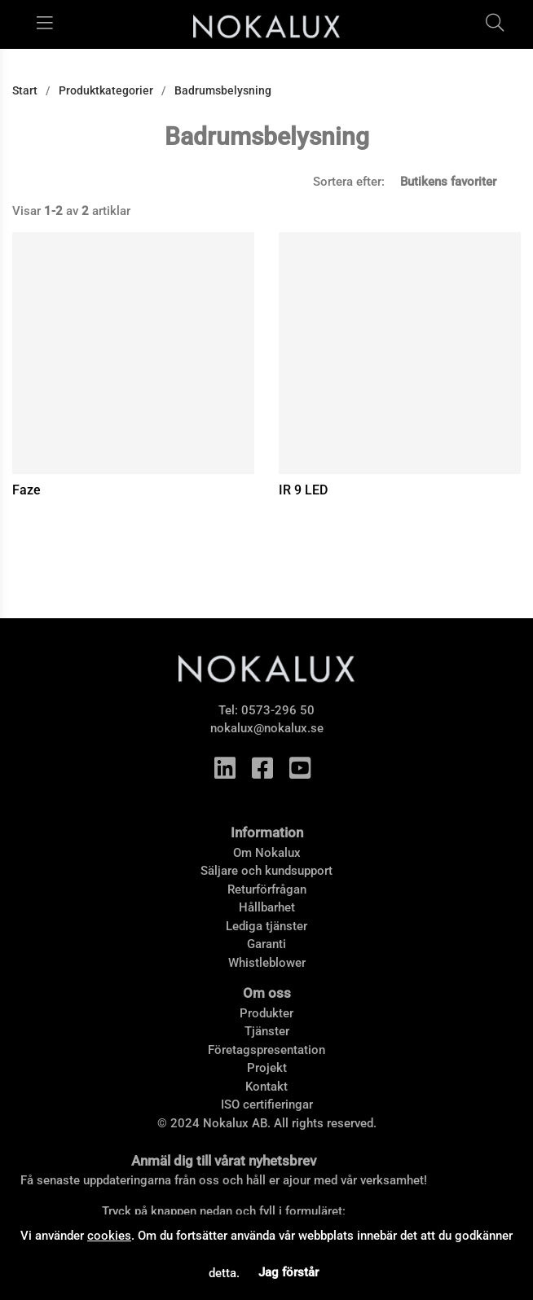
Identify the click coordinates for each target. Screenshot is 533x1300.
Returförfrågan (266, 889)
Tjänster (266, 1031)
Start (24, 90)
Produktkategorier (106, 90)
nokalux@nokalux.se (267, 728)
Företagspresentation (266, 1050)
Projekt (267, 1068)
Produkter (266, 1013)
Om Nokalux (267, 852)
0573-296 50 (278, 710)
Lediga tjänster (266, 926)
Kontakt (266, 1086)
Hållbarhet (267, 907)
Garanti (266, 944)
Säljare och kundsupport (266, 870)
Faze (26, 490)
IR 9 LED (303, 490)
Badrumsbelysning (222, 90)
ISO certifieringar (267, 1104)
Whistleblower (267, 962)
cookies (109, 1235)
